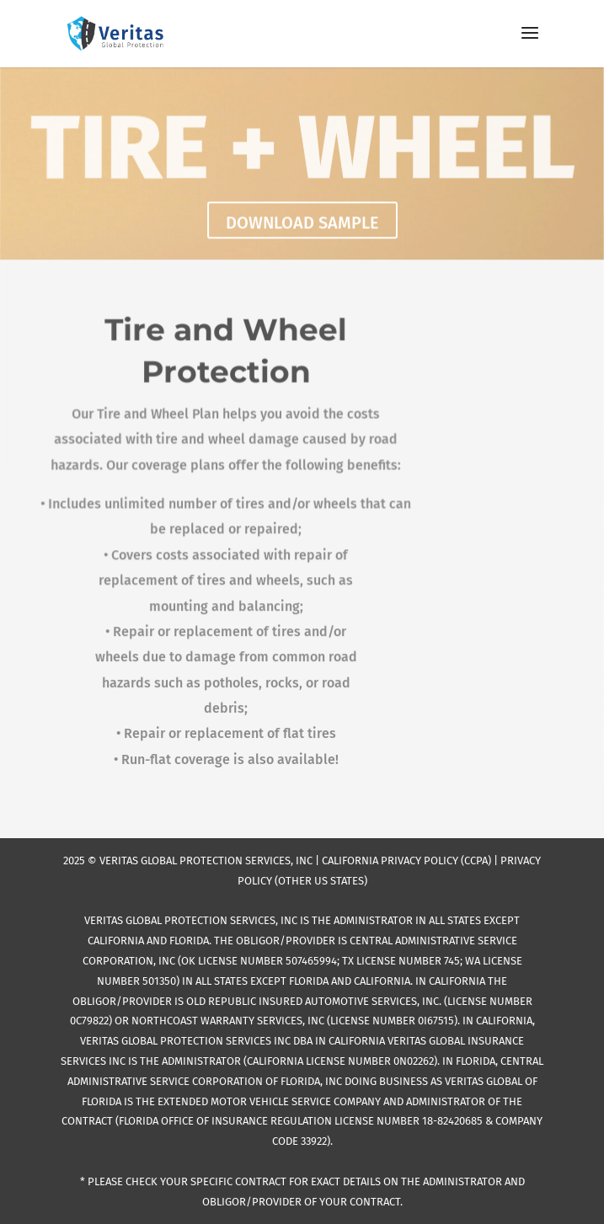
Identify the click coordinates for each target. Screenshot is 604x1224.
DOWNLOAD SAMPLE (302, 224)
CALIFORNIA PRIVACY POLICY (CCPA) (406, 860)
